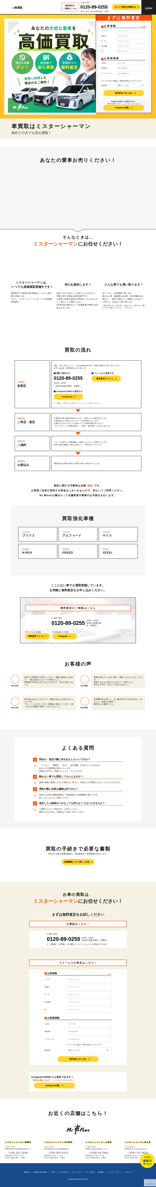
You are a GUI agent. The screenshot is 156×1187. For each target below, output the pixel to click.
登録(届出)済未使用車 (40, 1172)
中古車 (53, 1172)
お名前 (103, 63)
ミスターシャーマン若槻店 (18, 1142)
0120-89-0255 (94, 7)
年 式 (103, 41)
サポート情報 (89, 1172)
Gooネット (129, 1172)
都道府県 (104, 85)
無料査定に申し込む (123, 93)
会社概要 (100, 1172)
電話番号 (104, 68)
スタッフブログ (76, 1172)
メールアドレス (106, 73)
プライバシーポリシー (114, 1172)
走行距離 (104, 46)
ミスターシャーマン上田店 (98, 1142)
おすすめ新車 (63, 1172)
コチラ (50, 798)
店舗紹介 (26, 1172)
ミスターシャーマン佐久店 (138, 1142)
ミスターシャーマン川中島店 (58, 1142)
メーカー (104, 31)
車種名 (103, 36)
